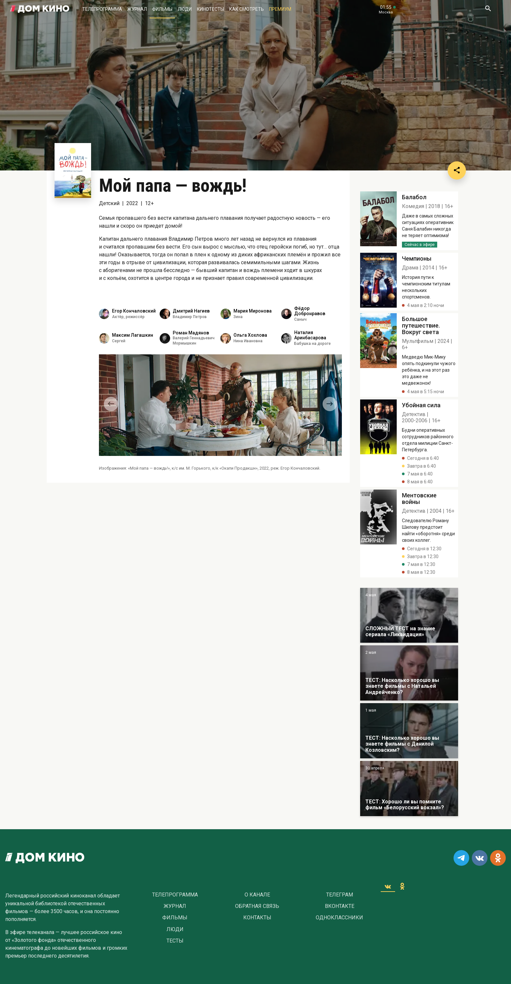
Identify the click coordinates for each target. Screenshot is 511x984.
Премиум (280, 9)
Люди (185, 9)
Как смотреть (246, 9)
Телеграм (339, 895)
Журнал (137, 9)
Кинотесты (210, 9)
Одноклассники (339, 918)
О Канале (257, 895)
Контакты (257, 918)
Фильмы (162, 9)
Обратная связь (257, 906)
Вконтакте (339, 906)
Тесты (175, 941)
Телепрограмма (102, 9)
